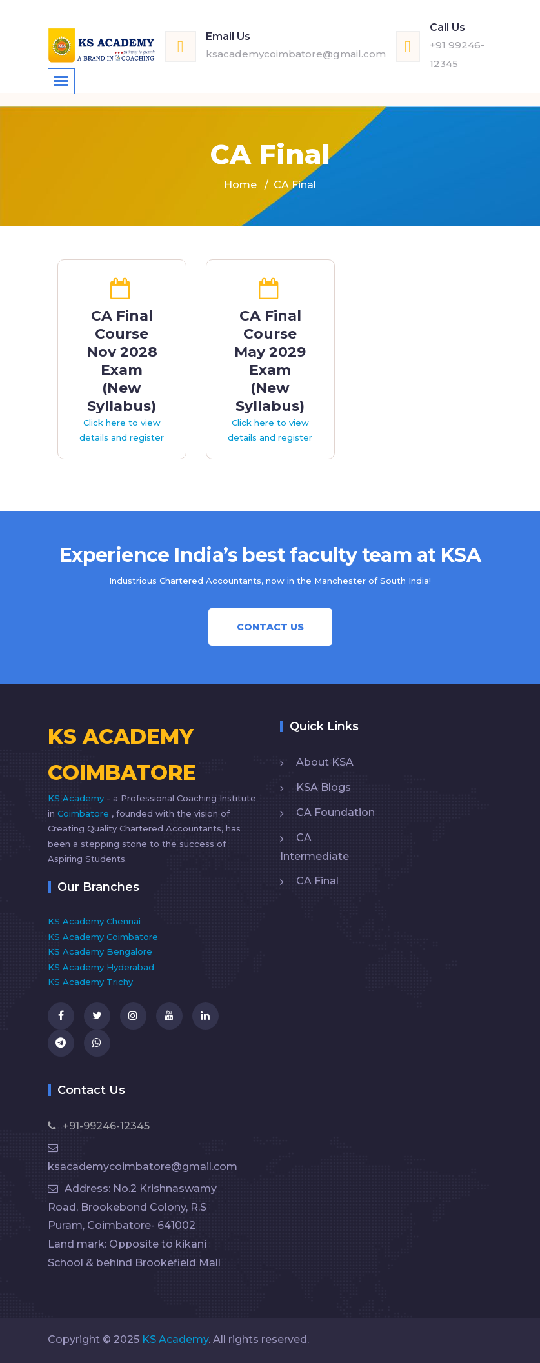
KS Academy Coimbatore (103, 936)
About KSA (325, 762)
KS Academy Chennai (94, 921)
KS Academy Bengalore (100, 951)
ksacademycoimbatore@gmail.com (296, 54)
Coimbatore (84, 813)
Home (240, 185)
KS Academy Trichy (90, 982)
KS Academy (77, 798)
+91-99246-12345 (99, 1126)
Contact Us (270, 627)
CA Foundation (335, 812)
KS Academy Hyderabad (101, 967)
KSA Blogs (323, 787)
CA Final (317, 881)
